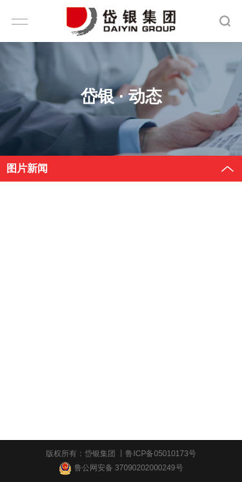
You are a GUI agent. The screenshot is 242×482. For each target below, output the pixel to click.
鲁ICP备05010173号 (160, 453)
